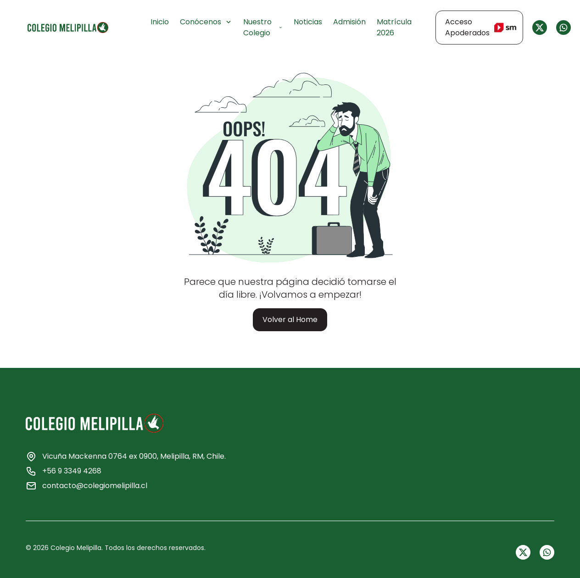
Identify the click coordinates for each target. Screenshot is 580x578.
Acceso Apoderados (480, 27)
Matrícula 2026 (394, 27)
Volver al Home (290, 319)
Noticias (308, 22)
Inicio (160, 22)
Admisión (349, 22)
